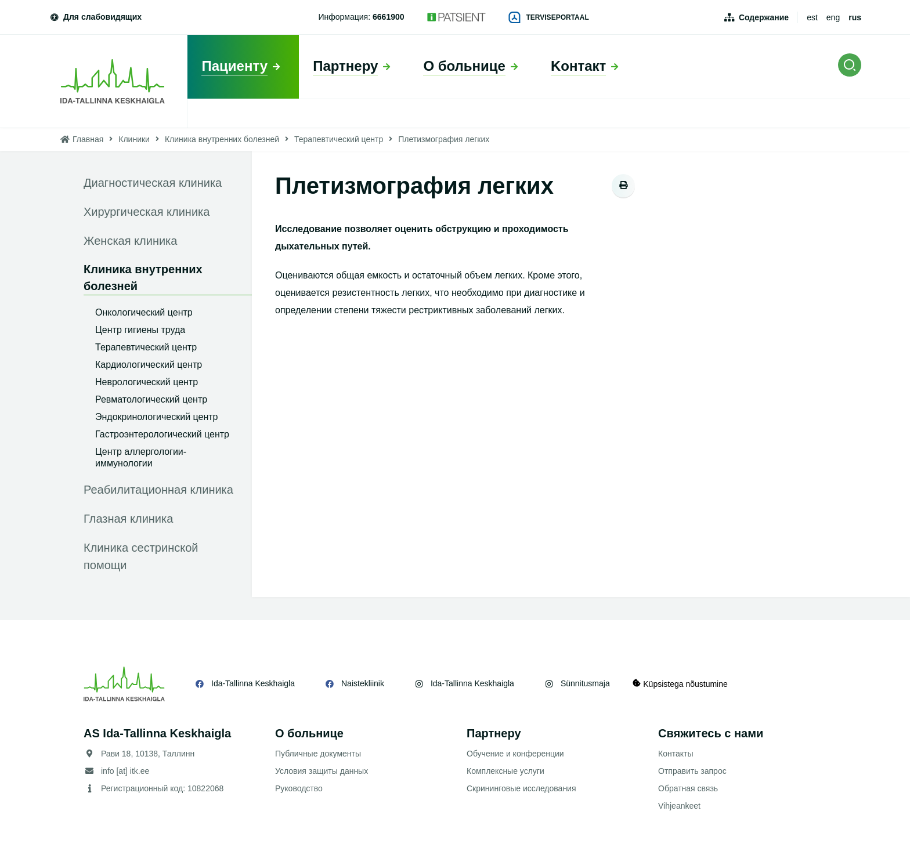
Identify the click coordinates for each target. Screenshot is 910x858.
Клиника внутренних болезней (222, 139)
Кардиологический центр (148, 365)
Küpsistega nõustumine (680, 684)
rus (854, 17)
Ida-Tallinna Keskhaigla (253, 683)
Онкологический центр (144, 312)
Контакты (675, 753)
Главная (88, 139)
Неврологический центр (146, 382)
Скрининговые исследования (521, 788)
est (812, 17)
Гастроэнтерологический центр (162, 434)
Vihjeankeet (679, 805)
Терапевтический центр (338, 139)
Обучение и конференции (515, 753)
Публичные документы (318, 753)
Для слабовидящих (95, 16)
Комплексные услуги (505, 771)
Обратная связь (688, 788)
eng (833, 17)
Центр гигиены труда (140, 330)
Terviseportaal (549, 17)
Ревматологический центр (151, 399)
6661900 (389, 16)
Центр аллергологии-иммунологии (140, 457)
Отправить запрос (692, 771)
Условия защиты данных (321, 771)
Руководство (299, 788)
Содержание (764, 17)
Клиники (134, 139)
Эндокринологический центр (156, 417)
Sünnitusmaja (585, 683)
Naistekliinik (362, 683)
